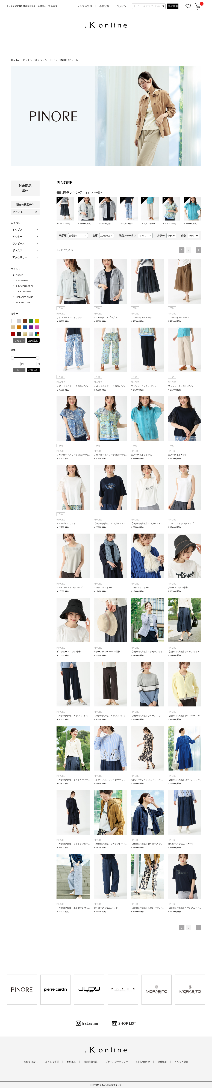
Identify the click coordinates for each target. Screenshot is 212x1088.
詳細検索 (173, 6)
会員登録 (104, 6)
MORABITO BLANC (24, 297)
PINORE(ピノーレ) (69, 59)
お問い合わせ (143, 1062)
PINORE (18, 211)
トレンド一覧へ (94, 192)
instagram (90, 1023)
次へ (198, 250)
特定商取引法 (91, 1062)
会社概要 (162, 1062)
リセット (19, 340)
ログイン (121, 6)
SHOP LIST (127, 1023)
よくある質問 (52, 1062)
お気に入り (188, 6)
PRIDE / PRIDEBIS (23, 291)
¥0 (197, 9)
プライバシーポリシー (116, 1062)
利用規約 (71, 1062)
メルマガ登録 (84, 6)
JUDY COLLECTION (25, 286)
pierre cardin (22, 280)
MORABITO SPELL (24, 302)
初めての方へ (30, 1062)
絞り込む (33, 340)
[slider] (12, 357)
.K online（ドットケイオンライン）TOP (33, 59)
